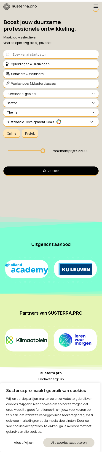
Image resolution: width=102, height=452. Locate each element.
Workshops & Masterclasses (33, 83)
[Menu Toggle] (96, 6)
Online (11, 133)
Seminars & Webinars (27, 74)
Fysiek (30, 133)
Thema (51, 112)
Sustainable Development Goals (50, 122)
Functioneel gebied (51, 94)
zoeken (53, 171)
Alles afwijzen (24, 442)
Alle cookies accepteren (69, 442)
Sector (51, 103)
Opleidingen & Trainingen (30, 64)
